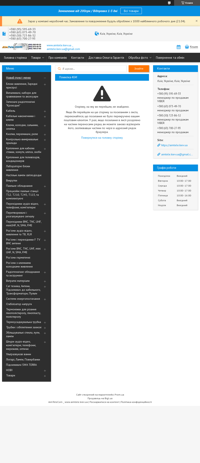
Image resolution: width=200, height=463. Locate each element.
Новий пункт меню (18, 78)
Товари (36, 57)
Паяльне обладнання (19, 186)
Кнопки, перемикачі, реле (22, 134)
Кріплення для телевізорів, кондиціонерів (23, 159)
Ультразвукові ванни (18, 354)
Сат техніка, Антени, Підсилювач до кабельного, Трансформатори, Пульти (23, 289)
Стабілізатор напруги (19, 304)
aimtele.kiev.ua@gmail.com (177, 154)
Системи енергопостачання (23, 299)
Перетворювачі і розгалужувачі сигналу (20, 214)
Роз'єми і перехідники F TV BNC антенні (23, 241)
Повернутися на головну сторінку (102, 137)
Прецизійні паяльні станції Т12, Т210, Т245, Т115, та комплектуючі (22, 194)
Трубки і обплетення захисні (23, 327)
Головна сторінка (15, 57)
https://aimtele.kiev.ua (174, 145)
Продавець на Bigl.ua (100, 398)
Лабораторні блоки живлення (18, 168)
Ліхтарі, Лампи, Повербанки (23, 359)
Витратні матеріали (18, 281)
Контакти (77, 57)
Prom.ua (119, 394)
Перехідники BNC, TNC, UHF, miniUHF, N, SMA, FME (23, 223)
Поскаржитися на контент (104, 401)
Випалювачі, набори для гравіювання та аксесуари (22, 94)
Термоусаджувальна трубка (23, 322)
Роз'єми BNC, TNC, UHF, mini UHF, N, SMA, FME (23, 250)
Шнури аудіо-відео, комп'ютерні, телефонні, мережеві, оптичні (21, 345)
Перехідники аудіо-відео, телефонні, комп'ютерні (22, 205)
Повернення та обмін (170, 57)
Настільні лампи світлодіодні (23, 175)
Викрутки (11, 180)
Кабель (10, 111)
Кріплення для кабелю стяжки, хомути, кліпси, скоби (23, 150)
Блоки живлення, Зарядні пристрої (21, 85)
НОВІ (9, 370)
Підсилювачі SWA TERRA (21, 365)
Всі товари (131, 11)
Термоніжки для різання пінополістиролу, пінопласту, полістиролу (23, 312)
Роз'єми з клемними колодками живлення (19, 264)
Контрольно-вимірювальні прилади (22, 141)
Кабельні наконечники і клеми (20, 118)
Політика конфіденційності (136, 401)
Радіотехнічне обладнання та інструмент (23, 273)
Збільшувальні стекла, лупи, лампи (23, 334)
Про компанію (58, 57)
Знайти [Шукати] (138, 68)
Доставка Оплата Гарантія (106, 57)
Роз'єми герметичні (18, 257)
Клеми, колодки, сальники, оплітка (22, 126)
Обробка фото (138, 57)
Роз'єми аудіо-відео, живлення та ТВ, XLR (19, 232)
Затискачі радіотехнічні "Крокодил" (20, 103)
